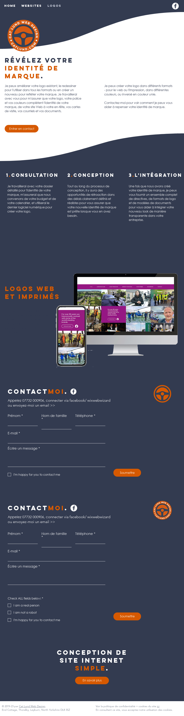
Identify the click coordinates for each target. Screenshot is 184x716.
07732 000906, (33, 400)
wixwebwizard (98, 400)
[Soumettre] (127, 473)
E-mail (13, 433)
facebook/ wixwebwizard (89, 517)
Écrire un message (23, 448)
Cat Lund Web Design (32, 706)
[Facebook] (175, 6)
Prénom (14, 415)
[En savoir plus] (92, 680)
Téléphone (84, 415)
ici (158, 706)
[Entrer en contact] (21, 128)
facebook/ (77, 400)
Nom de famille (54, 416)
